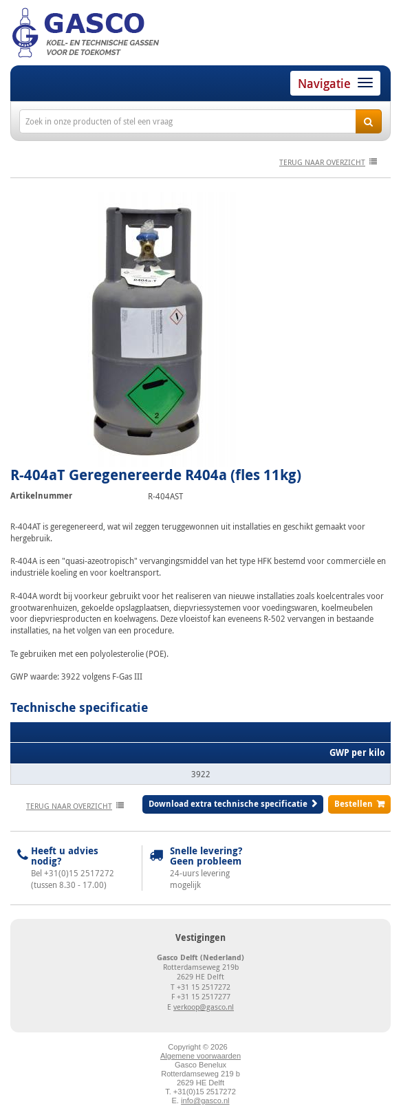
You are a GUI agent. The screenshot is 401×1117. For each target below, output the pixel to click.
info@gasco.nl (205, 1100)
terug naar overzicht (322, 162)
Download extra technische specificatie (228, 804)
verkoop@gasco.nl (203, 1006)
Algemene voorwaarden (200, 1056)
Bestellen (353, 804)
